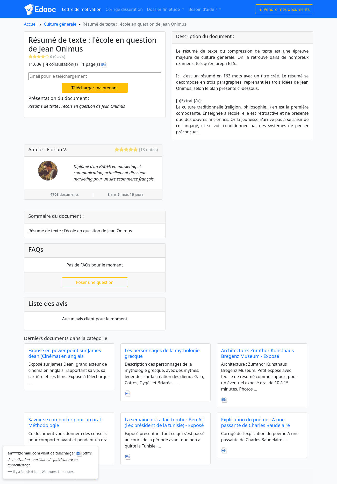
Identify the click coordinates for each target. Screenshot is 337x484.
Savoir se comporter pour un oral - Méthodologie (66, 422)
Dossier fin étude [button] (164, 9)
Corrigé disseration (124, 9)
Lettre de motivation (82, 9)
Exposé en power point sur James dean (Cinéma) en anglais (64, 353)
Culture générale (60, 24)
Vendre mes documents (284, 9)
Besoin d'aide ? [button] (203, 9)
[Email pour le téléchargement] (94, 76)
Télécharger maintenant (94, 88)
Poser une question (95, 282)
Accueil (31, 24)
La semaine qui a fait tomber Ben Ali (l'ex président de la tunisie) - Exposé (164, 422)
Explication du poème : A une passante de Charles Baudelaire (255, 422)
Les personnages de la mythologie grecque (162, 353)
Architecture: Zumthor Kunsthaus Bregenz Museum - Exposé (257, 353)
